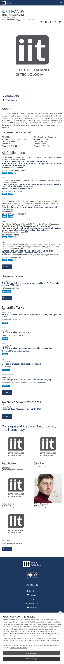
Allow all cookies (31, 653)
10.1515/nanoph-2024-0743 (14, 214)
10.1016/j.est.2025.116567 (13, 235)
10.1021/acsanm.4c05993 (13, 170)
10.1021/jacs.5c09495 (12, 258)
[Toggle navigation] (61, 3)
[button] (41, 22)
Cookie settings (31, 659)
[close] (60, 613)
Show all (7, 267)
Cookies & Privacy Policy (18, 647)
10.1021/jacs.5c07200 (12, 191)
